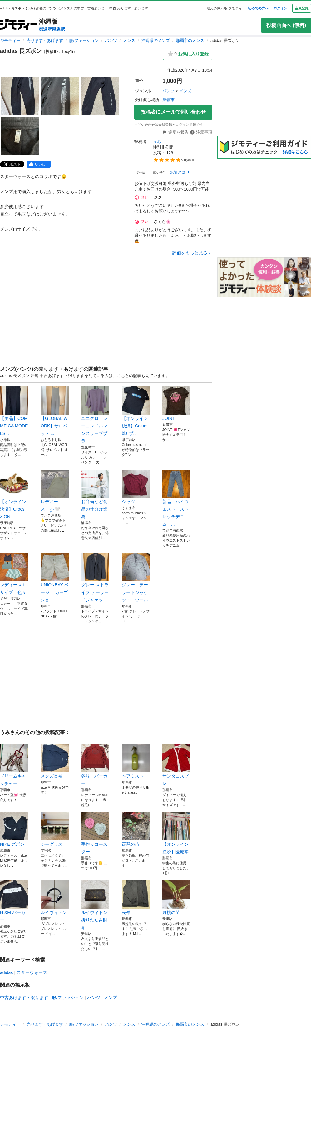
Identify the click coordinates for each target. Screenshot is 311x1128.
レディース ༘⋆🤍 (55, 491)
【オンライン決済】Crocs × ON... (14, 494)
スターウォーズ (32, 972)
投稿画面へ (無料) (286, 25)
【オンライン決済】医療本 (176, 833)
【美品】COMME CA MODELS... (14, 411)
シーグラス (55, 829)
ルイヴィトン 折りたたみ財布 (95, 905)
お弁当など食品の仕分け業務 (95, 494)
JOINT (176, 403)
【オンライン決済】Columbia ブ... (136, 411)
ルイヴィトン (55, 897)
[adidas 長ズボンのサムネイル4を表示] (20, 136)
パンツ (111, 40)
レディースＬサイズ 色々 (14, 574)
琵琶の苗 (136, 829)
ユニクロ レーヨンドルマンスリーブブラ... (95, 414)
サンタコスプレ (176, 765)
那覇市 (168, 99)
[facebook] (39, 164)
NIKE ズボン (14, 829)
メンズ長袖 (55, 761)
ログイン (280, 8)
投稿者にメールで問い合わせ (173, 112)
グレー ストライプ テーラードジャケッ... (95, 577)
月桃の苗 (176, 897)
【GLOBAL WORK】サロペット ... (55, 411)
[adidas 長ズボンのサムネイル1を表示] (20, 96)
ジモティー (10, 40)
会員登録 (302, 8)
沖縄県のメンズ (155, 40)
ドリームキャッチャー (14, 765)
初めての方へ (258, 8)
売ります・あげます (45, 40)
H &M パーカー (14, 901)
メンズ (129, 40)
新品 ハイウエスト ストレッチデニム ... (176, 498)
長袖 (136, 897)
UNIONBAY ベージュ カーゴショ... (55, 577)
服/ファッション (84, 40)
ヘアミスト (136, 761)
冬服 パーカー (95, 765)
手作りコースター (95, 833)
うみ (157, 141)
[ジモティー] (18, 25)
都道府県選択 (52, 29)
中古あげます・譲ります (24, 997)
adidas (6, 972)
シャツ (136, 487)
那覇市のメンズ (190, 40)
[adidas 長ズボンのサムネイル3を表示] (100, 96)
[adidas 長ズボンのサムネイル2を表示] (60, 96)
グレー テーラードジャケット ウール (136, 577)
